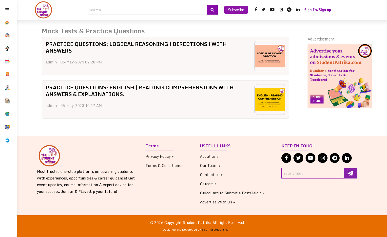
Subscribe (236, 10)
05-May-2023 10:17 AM (90, 105)
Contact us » (216, 175)
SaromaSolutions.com (221, 229)
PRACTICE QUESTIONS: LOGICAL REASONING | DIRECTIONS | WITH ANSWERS (152, 47)
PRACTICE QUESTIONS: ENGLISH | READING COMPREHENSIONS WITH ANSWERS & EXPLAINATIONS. (146, 90)
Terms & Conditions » (170, 165)
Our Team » (215, 165)
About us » (214, 156)
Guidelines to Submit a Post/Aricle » (237, 193)
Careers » (213, 184)
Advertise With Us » (222, 202)
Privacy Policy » (165, 156)
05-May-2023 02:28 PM (90, 62)
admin (60, 62)
